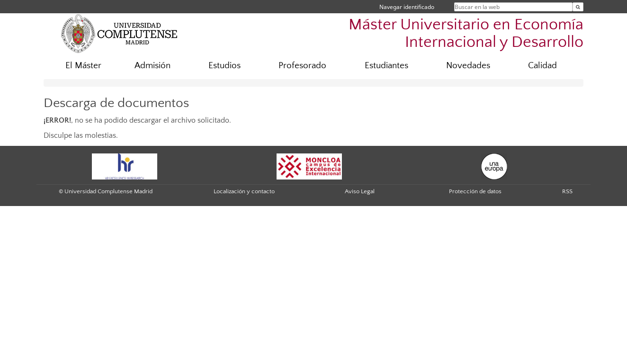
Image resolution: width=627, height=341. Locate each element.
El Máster (83, 66)
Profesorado (302, 66)
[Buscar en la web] (578, 6)
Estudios (224, 66)
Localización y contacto (244, 191)
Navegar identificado (406, 7)
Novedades (468, 66)
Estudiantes (386, 66)
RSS (567, 191)
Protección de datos (475, 191)
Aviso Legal (360, 191)
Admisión (152, 66)
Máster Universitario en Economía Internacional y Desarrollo (466, 33)
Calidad (542, 66)
